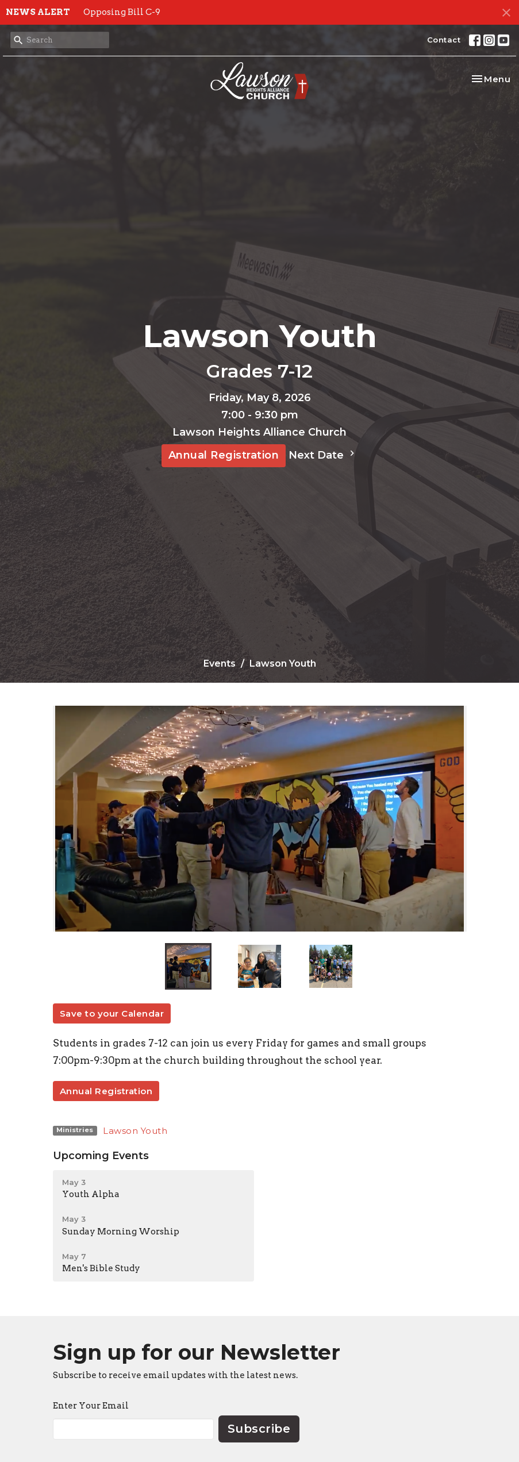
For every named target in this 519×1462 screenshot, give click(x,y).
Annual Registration (223, 455)
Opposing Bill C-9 (121, 12)
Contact (444, 39)
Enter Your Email (91, 1406)
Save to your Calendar (112, 1013)
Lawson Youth (135, 1130)
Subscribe (259, 1429)
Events (219, 663)
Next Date (323, 454)
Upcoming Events (101, 1155)
